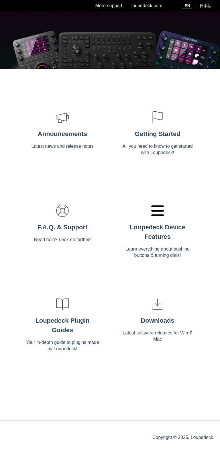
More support (108, 5)
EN (187, 5)
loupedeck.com (146, 5)
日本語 (206, 5)
